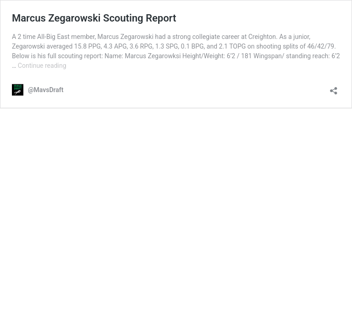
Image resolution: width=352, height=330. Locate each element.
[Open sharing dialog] (333, 88)
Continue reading (42, 65)
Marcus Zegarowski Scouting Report (94, 18)
